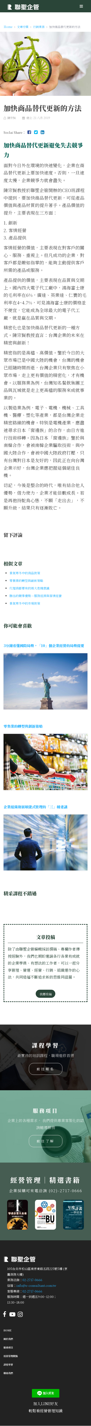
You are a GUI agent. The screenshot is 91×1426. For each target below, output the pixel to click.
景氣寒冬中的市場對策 (24, 603)
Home (8, 1330)
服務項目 (8, 1347)
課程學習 (8, 1364)
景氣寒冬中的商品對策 (24, 573)
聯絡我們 (8, 1373)
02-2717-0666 (32, 1280)
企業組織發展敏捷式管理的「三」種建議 (35, 806)
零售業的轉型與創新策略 (26, 580)
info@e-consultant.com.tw (36, 1285)
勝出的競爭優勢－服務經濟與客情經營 (35, 595)
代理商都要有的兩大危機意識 (29, 588)
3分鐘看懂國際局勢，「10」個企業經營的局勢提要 (44, 645)
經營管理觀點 (11, 1356)
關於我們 (8, 1339)
